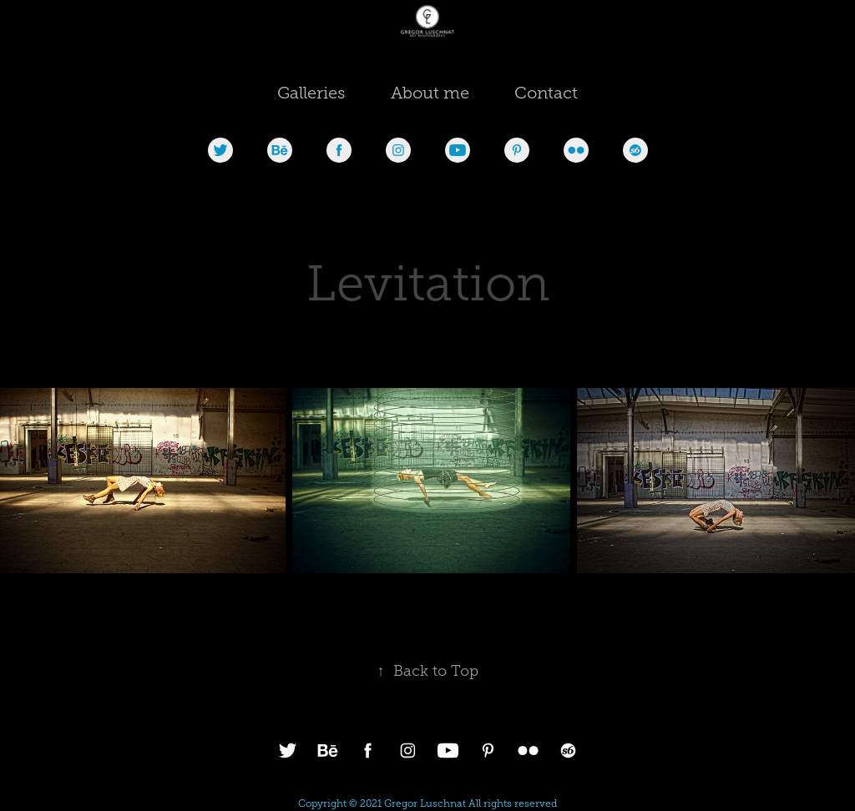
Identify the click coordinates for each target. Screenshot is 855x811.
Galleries (311, 92)
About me (430, 92)
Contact (546, 92)
